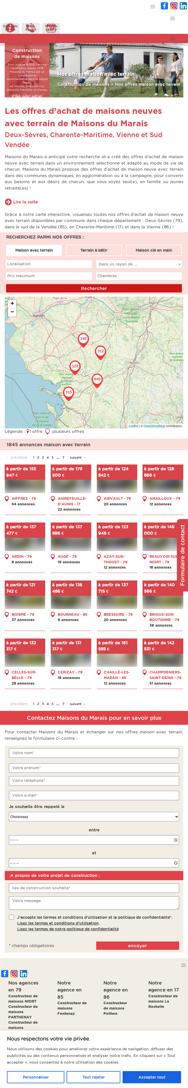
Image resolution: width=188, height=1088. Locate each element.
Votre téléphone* (28, 780)
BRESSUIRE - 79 (118, 614)
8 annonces (22, 562)
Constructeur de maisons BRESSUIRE (23, 1027)
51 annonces (160, 683)
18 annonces (160, 567)
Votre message (26, 900)
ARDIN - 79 (22, 556)
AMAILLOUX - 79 (165, 498)
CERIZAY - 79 (70, 672)
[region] (94, 1059)
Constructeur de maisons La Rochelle (163, 1001)
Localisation (19, 264)
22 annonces (69, 509)
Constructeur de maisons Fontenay (72, 1008)
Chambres (107, 276)
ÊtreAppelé (30, 27)
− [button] (12, 312)
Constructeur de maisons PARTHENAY (23, 1011)
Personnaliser (36, 1077)
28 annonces (23, 683)
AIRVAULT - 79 (117, 498)
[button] (152, 6)
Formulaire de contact (182, 555)
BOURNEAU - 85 (72, 614)
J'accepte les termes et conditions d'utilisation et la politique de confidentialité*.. (95, 923)
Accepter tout (152, 1077)
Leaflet (133, 426)
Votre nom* (23, 753)
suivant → (78, 457)
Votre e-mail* (25, 795)
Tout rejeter (93, 1077)
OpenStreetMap (154, 426)
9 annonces (68, 620)
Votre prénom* (26, 768)
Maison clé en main (154, 250)
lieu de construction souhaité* (41, 888)
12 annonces (160, 504)
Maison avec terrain (34, 250)
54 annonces (23, 504)
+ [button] (12, 304)
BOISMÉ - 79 (23, 614)
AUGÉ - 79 (67, 556)
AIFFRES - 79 (24, 498)
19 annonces (69, 562)
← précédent (16, 457)
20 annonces (115, 504)
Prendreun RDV (51, 27)
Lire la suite (25, 202)
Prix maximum (21, 276)
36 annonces (161, 625)
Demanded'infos (10, 27)
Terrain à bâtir (93, 250)
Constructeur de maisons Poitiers (115, 1008)
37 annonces (23, 620)
